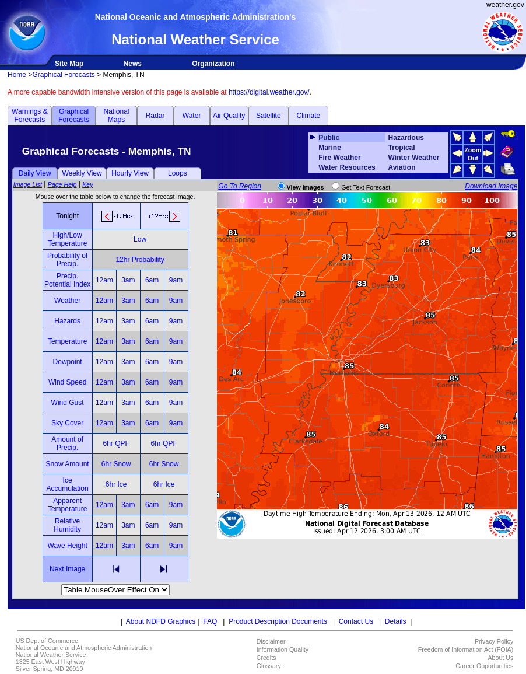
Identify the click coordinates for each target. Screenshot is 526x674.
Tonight (67, 216)
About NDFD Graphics (160, 621)
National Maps (116, 115)
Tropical (401, 148)
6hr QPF (116, 443)
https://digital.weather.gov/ (269, 92)
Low (140, 239)
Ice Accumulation (68, 484)
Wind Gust (67, 403)
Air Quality (229, 115)
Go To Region (239, 186)
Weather (67, 300)
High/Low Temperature (67, 239)
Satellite (268, 115)
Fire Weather (339, 157)
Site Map (69, 64)
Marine (329, 148)
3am (128, 280)
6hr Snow (116, 464)
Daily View (35, 173)
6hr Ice (116, 484)
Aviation (402, 167)
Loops (177, 173)
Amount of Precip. (67, 443)
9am (176, 280)
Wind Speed (67, 382)
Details (395, 621)
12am (104, 280)
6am (152, 280)
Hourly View (130, 173)
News (133, 64)
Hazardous (406, 138)
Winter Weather (414, 157)
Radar (155, 115)
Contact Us (356, 621)
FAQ (210, 621)
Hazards (67, 321)
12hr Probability (139, 260)
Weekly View (81, 173)
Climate (309, 115)
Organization (213, 64)
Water (192, 115)
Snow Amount (67, 464)
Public (328, 138)
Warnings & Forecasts (30, 115)
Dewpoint (67, 362)
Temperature (67, 341)
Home (17, 75)
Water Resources (347, 167)
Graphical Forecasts (63, 75)
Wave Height (67, 546)
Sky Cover (67, 423)
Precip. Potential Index (67, 280)
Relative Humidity (67, 525)
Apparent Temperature (67, 505)
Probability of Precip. (67, 260)
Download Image (491, 186)
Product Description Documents (278, 621)
